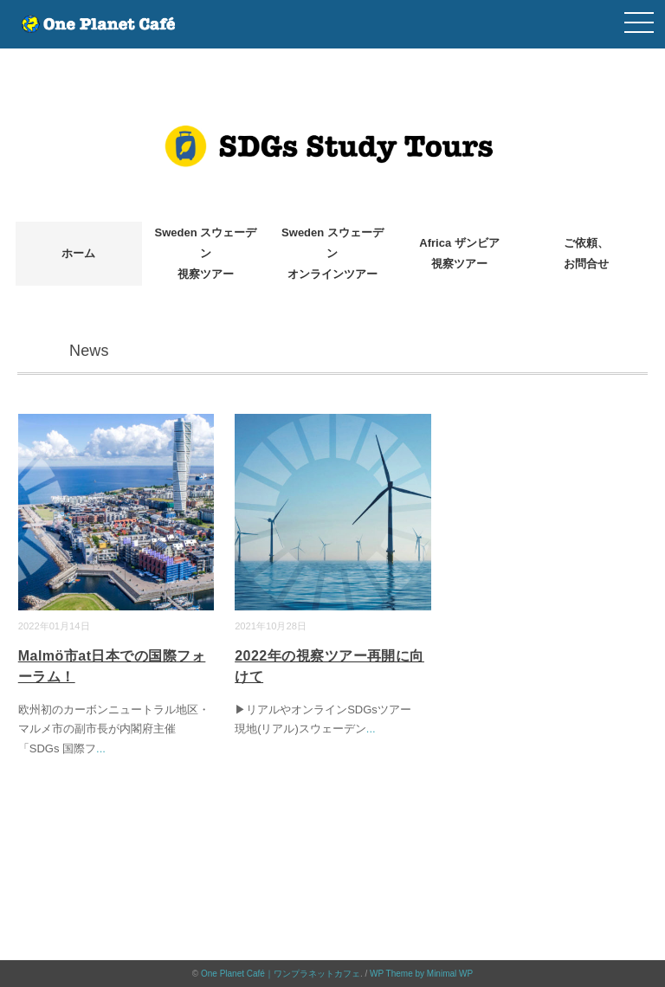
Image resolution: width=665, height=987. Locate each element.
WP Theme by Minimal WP (421, 973)
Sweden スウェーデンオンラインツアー (332, 253)
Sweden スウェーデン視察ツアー (206, 253)
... (101, 748)
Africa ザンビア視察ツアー (459, 253)
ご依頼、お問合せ (586, 253)
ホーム (78, 253)
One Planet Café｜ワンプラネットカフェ (280, 973)
